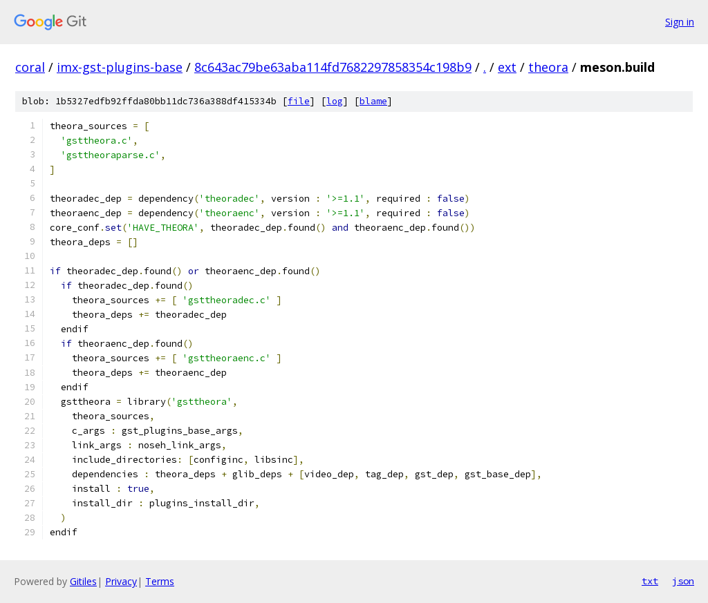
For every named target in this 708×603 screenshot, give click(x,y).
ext (507, 67)
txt (650, 581)
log (334, 101)
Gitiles (83, 581)
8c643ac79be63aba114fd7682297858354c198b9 (333, 67)
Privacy (121, 581)
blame (373, 101)
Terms (159, 581)
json (683, 581)
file (299, 101)
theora (548, 67)
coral (30, 67)
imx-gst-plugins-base (120, 67)
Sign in (679, 21)
